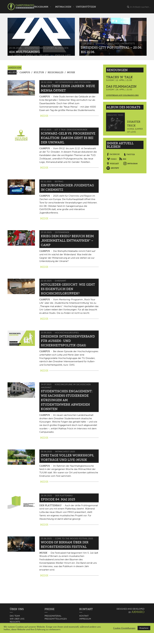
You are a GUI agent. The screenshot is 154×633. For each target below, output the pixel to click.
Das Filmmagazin (121, 86)
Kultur (39, 72)
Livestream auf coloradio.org (122, 95)
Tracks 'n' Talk (119, 77)
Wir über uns (17, 619)
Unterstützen (86, 6)
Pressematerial (53, 616)
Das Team (15, 616)
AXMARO (138, 612)
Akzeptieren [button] (144, 628)
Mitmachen (63, 6)
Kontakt (84, 616)
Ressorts (15, 622)
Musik (71, 72)
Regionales (55, 72)
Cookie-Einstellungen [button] (124, 628)
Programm (41, 6)
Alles (12, 72)
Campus (25, 72)
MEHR (44, 115)
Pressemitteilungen (56, 619)
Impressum (85, 619)
